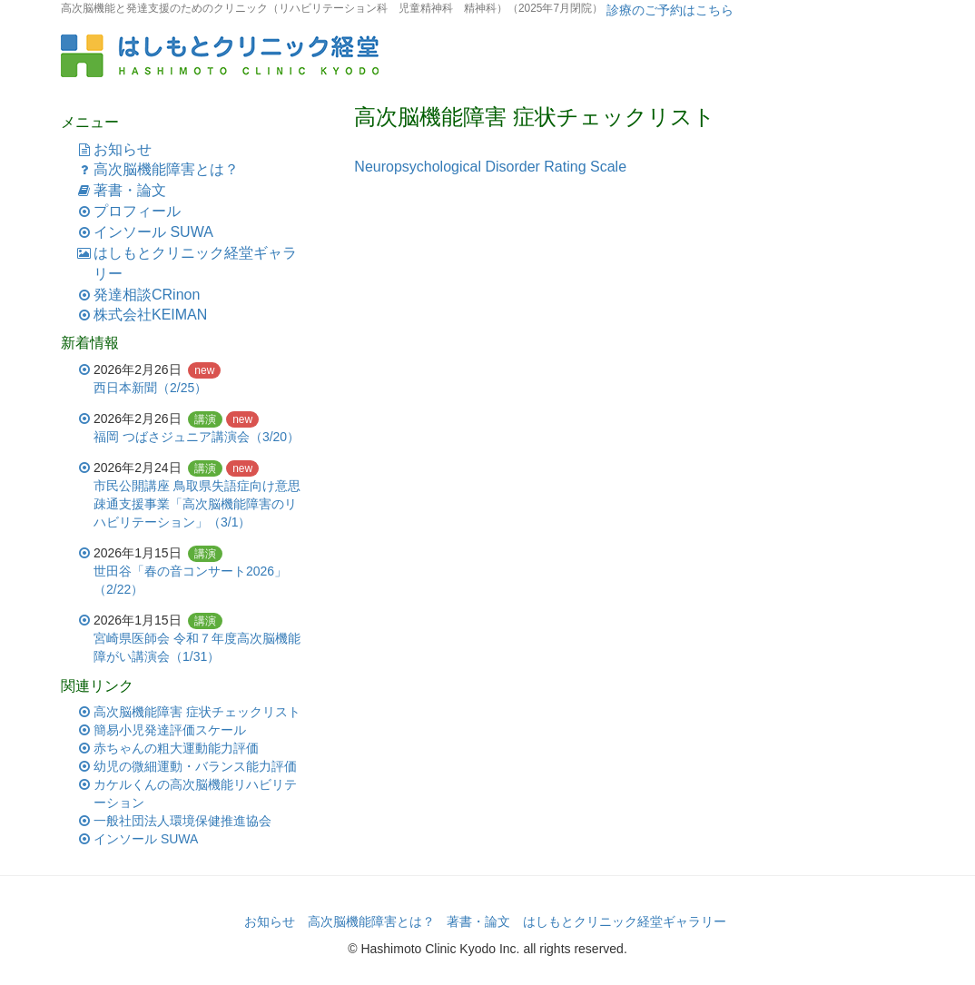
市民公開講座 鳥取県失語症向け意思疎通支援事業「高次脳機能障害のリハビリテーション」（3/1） (197, 503)
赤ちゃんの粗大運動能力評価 (176, 748)
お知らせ (123, 149)
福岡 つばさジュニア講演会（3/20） (197, 436)
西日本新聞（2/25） (150, 387)
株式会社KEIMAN (150, 314)
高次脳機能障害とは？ (166, 169)
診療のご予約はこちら (668, 10)
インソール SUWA (153, 232)
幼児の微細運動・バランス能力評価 (195, 766)
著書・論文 (130, 190)
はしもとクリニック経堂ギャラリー (624, 921)
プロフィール (137, 211)
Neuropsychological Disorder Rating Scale (490, 166)
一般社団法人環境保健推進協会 (182, 820)
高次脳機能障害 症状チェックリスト (197, 711)
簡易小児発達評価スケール (170, 730)
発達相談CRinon (147, 294)
